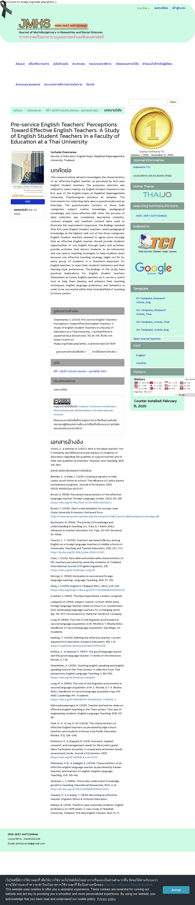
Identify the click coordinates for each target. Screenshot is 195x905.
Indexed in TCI (141, 167)
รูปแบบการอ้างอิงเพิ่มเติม (71, 352)
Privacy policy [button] (106, 899)
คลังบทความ (34, 111)
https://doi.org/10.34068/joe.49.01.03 (74, 757)
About (20, 63)
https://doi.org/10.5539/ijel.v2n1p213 (73, 570)
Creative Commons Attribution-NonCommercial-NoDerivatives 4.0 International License (85, 410)
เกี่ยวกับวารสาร (39, 63)
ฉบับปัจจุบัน (60, 63)
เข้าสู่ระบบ (178, 7)
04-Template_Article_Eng (152, 330)
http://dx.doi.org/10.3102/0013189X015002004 (80, 789)
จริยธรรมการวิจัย (127, 63)
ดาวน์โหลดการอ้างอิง (105, 352)
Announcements (27, 84)
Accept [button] (176, 889)
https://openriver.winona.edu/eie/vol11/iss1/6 (78, 646)
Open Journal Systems (146, 339)
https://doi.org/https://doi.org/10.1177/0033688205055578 (87, 590)
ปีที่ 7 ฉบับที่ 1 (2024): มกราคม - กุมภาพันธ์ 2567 (72, 111)
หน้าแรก (18, 111)
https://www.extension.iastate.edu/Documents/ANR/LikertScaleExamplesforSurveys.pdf (105, 516)
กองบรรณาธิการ (100, 63)
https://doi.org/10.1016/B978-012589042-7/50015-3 (83, 700)
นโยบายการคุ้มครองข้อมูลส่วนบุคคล (127, 884)
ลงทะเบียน (161, 7)
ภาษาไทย (141, 363)
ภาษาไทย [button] (143, 8)
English (140, 355)
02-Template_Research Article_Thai (151, 312)
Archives (78, 63)
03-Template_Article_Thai (152, 322)
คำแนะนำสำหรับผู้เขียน (157, 63)
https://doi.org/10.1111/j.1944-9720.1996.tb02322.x (81, 503)
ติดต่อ (90, 84)
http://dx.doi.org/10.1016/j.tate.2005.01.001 (77, 552)
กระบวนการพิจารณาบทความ (63, 84)
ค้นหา (173, 102)
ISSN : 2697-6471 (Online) (151, 216)
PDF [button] (27, 202)
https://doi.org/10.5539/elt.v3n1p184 (73, 678)
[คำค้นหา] (147, 102)
